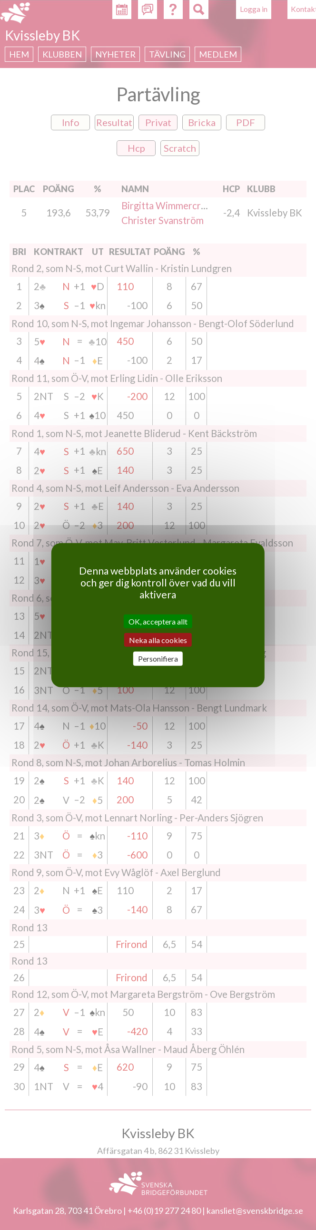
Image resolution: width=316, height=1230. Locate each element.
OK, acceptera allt (158, 621)
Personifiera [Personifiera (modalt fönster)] (158, 658)
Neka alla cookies (158, 639)
